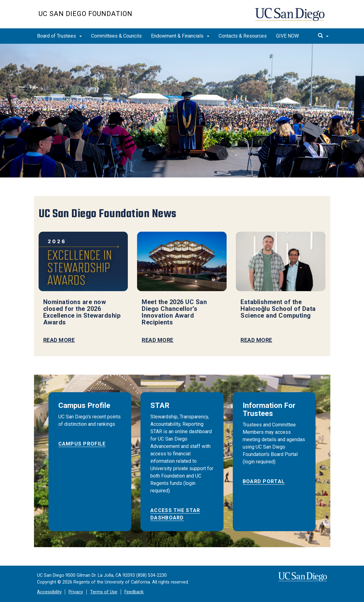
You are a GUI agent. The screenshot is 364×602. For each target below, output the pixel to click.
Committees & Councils (116, 36)
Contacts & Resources (243, 36)
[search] (323, 36)
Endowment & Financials (180, 36)
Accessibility (49, 592)
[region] (182, 110)
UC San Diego (290, 17)
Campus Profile (82, 444)
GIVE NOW (287, 36)
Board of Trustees (59, 36)
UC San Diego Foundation (85, 14)
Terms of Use (103, 592)
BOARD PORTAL (264, 481)
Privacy (76, 592)
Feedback (134, 592)
